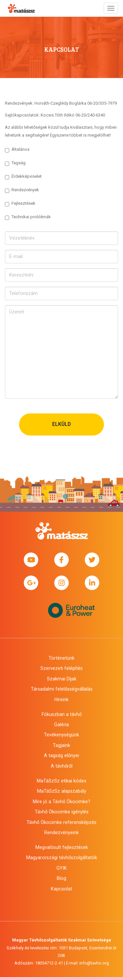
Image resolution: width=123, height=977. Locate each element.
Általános (17, 149)
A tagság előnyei (61, 755)
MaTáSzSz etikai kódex (61, 780)
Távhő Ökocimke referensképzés (61, 822)
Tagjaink (61, 745)
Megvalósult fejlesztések (61, 847)
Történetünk (61, 658)
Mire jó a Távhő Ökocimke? (61, 801)
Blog (61, 878)
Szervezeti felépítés (61, 668)
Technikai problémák (28, 217)
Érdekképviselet (23, 176)
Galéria (61, 724)
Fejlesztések (20, 203)
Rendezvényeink (61, 832)
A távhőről (61, 766)
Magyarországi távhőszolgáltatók (61, 857)
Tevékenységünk (61, 734)
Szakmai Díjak (61, 678)
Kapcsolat (61, 888)
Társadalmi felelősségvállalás (61, 689)
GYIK (61, 868)
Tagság (15, 163)
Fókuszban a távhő (62, 714)
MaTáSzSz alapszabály (61, 791)
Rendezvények (22, 190)
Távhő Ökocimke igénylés (62, 811)
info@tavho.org (94, 963)
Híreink (61, 699)
